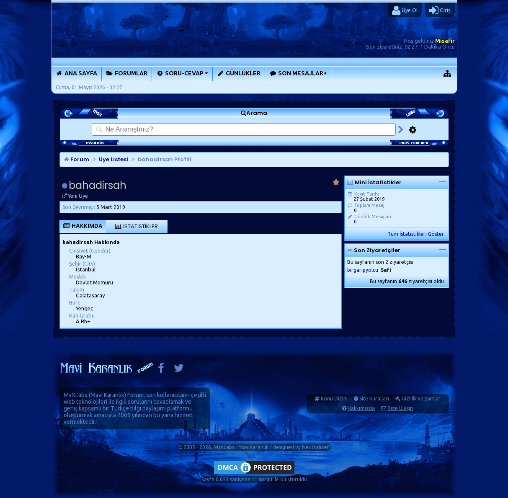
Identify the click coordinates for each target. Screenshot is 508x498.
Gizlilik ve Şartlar (421, 398)
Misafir (445, 41)
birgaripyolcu (362, 270)
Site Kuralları (374, 398)
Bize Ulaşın (400, 408)
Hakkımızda (361, 408)
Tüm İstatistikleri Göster (415, 234)
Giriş (440, 10)
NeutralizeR (316, 447)
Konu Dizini (334, 398)
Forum (76, 159)
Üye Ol (405, 10)
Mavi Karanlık (107, 395)
